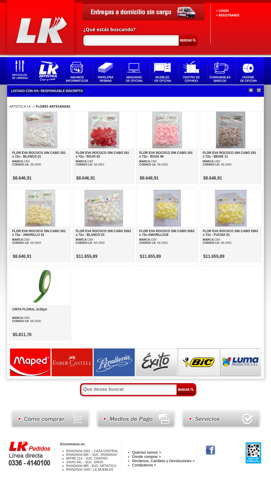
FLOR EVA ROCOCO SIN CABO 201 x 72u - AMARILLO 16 (39, 233)
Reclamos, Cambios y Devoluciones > (163, 461)
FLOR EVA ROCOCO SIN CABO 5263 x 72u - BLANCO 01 (103, 233)
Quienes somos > (146, 452)
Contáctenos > (144, 465)
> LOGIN (222, 10)
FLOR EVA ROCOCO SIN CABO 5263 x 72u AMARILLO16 (167, 233)
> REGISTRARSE (228, 15)
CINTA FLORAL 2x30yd (29, 309)
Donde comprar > (146, 457)
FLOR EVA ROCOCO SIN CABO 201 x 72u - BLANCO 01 (39, 154)
